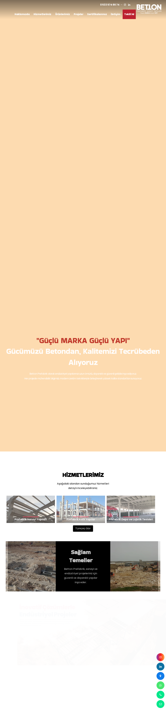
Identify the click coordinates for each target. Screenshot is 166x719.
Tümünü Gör (83, 225)
